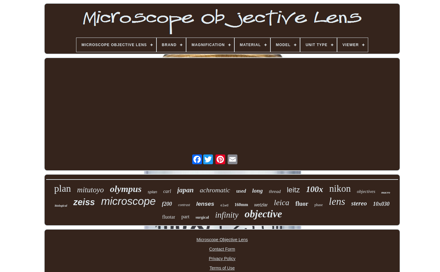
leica (281, 202)
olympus (125, 189)
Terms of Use (222, 268)
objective (263, 213)
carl (167, 191)
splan (152, 192)
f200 (167, 204)
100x (314, 189)
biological (61, 205)
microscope (128, 201)
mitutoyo (90, 190)
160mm (241, 204)
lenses (205, 204)
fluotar (168, 216)
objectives (366, 191)
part (185, 216)
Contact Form (222, 249)
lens (337, 201)
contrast (184, 205)
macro (385, 192)
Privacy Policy (222, 258)
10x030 (381, 204)
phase (318, 205)
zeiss (84, 202)
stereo (359, 203)
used (241, 191)
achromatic (215, 190)
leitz (293, 190)
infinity (227, 214)
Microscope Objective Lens (222, 239)
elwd (224, 205)
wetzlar (261, 204)
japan (185, 190)
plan (62, 188)
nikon (340, 188)
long (257, 190)
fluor (301, 203)
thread (275, 191)
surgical (202, 217)
